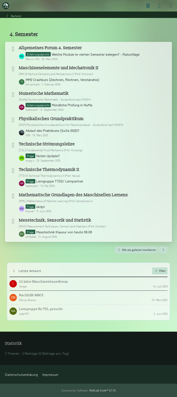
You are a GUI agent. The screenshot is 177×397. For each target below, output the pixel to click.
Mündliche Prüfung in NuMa (72, 104)
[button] (163, 249)
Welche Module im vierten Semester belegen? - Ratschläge (95, 54)
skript (40, 206)
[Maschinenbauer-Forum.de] (5, 5)
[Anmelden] (159, 6)
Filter (160, 271)
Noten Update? (48, 155)
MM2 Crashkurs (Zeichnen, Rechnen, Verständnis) (62, 79)
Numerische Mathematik (44, 93)
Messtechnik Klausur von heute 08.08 (64, 231)
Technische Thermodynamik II (49, 169)
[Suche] (148, 5)
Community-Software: (88, 390)
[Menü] (171, 5)
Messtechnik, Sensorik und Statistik (55, 220)
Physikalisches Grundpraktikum (51, 119)
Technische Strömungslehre (47, 144)
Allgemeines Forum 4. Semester (50, 48)
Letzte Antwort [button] (30, 270)
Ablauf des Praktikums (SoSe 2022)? (52, 130)
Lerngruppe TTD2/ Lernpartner (59, 181)
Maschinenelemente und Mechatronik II (58, 68)
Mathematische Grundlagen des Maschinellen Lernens (73, 195)
